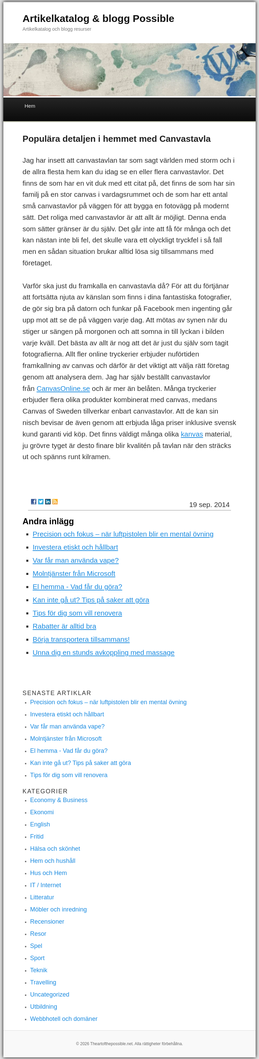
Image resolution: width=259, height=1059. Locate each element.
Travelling (43, 982)
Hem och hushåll (52, 860)
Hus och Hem (48, 873)
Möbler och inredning (58, 909)
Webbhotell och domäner (63, 1018)
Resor (38, 933)
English (40, 824)
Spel (36, 946)
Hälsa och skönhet (55, 848)
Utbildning (43, 1006)
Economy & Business (58, 800)
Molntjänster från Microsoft (74, 573)
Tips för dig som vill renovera (77, 613)
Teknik (38, 970)
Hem (30, 106)
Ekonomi (42, 812)
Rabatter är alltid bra (64, 626)
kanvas (192, 434)
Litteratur (42, 897)
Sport (37, 958)
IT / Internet (45, 885)
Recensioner (47, 921)
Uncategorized (49, 994)
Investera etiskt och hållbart (75, 547)
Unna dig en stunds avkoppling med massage (104, 652)
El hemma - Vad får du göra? (77, 586)
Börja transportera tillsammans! (81, 639)
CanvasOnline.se (63, 388)
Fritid (37, 836)
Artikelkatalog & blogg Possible (98, 18)
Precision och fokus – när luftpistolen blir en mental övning (123, 534)
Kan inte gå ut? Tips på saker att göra (91, 600)
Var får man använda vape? (76, 560)
